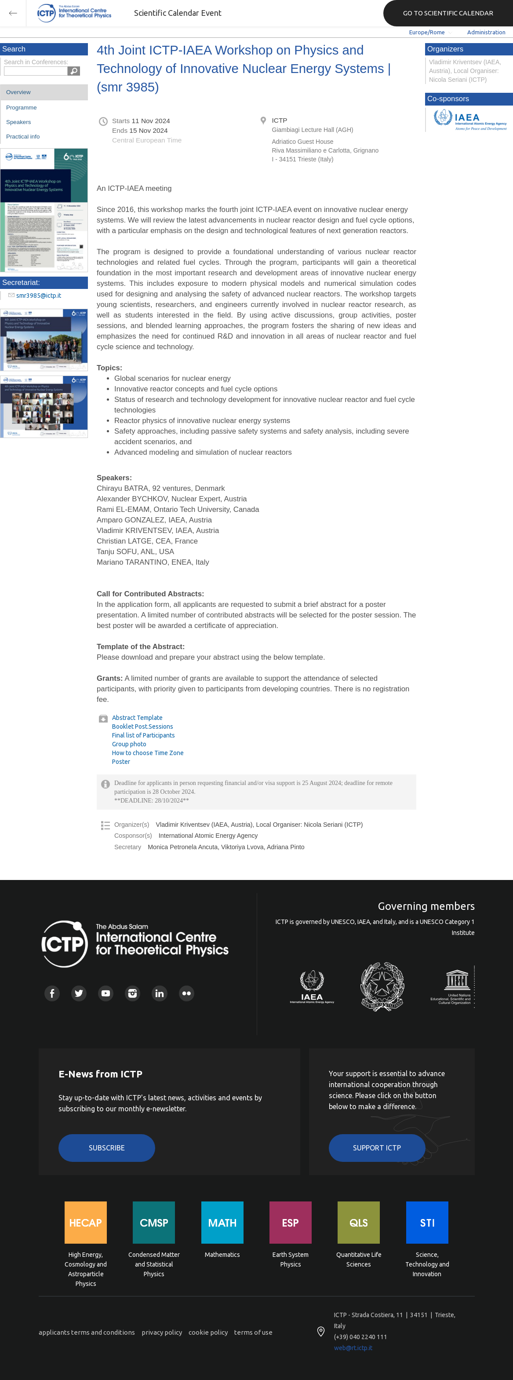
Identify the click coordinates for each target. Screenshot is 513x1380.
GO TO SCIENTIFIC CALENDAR (448, 13)
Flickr (186, 993)
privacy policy (162, 1332)
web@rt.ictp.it (353, 1347)
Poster (121, 761)
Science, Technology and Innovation (427, 1263)
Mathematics (222, 1254)
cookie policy (208, 1332)
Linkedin (159, 993)
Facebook (52, 993)
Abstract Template (137, 717)
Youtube (105, 993)
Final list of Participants (143, 735)
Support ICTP (377, 1148)
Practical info (23, 136)
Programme (21, 107)
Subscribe (107, 1148)
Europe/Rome (427, 32)
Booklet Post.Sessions (142, 726)
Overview (18, 92)
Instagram (132, 993)
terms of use (253, 1332)
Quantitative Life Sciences (359, 1259)
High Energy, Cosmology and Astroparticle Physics (86, 1263)
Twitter (79, 993)
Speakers (18, 122)
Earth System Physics (291, 1259)
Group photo (129, 744)
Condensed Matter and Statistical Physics (154, 1263)
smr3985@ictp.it (38, 295)
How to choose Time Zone (148, 752)
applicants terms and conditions (87, 1332)
